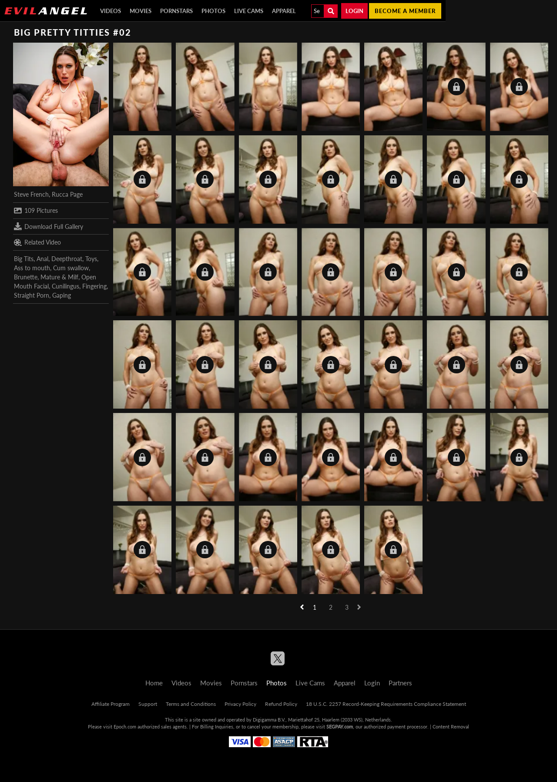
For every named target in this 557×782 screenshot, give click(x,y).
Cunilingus (65, 286)
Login (354, 10)
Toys (91, 258)
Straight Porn (31, 295)
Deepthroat (66, 258)
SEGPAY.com (339, 726)
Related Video (37, 242)
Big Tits (24, 258)
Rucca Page (67, 194)
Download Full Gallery (48, 226)
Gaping (61, 295)
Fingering (94, 286)
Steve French (31, 194)
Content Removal (451, 726)
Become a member (405, 10)
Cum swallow (71, 268)
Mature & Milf (59, 277)
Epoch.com (125, 726)
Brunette (25, 277)
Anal (42, 258)
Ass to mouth (32, 268)
